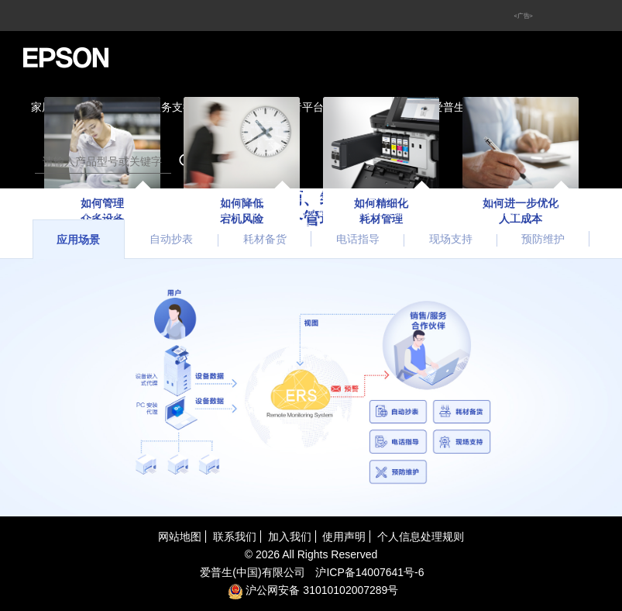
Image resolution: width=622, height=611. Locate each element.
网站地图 (179, 536)
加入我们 (289, 536)
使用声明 (344, 536)
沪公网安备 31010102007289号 (313, 590)
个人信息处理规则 (420, 536)
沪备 (369, 572)
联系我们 (234, 536)
